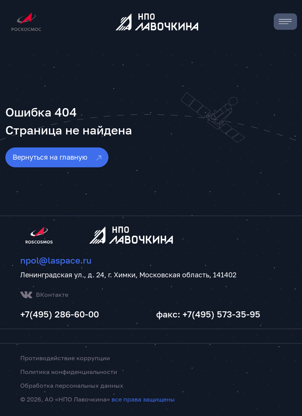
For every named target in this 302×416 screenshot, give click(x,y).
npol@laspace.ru (56, 260)
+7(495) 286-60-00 (59, 314)
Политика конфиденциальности (68, 372)
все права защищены (143, 399)
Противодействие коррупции (65, 358)
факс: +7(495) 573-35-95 (208, 314)
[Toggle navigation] (285, 21)
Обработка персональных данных (71, 385)
